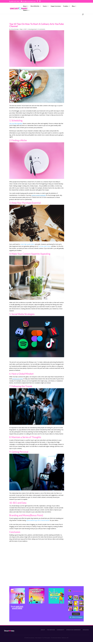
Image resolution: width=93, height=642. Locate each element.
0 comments (41, 29)
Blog (73, 6)
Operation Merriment (73, 630)
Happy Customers (56, 6)
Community (60, 630)
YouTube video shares (44, 246)
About (25, 6)
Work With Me (35, 6)
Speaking (86, 630)
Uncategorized (32, 29)
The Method (51, 630)
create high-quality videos (27, 244)
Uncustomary (15, 29)
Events (45, 6)
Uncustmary (9, 631)
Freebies (65, 6)
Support (25, 10)
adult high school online (17, 607)
